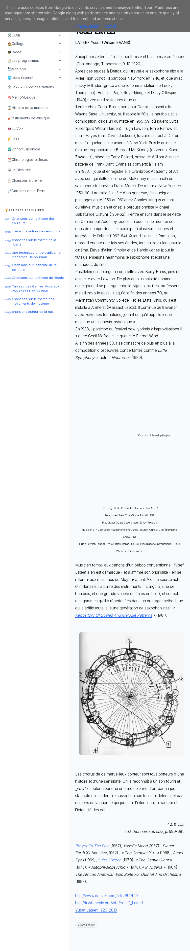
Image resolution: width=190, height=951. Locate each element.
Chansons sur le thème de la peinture (34, 267)
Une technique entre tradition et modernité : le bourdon (36, 254)
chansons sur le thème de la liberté (34, 242)
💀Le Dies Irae (19, 170)
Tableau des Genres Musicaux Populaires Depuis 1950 (35, 288)
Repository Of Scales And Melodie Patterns (113, 615)
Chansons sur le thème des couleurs (33, 220)
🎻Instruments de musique (28, 118)
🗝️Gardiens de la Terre (26, 191)
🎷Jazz (13, 139)
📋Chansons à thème (24, 180)
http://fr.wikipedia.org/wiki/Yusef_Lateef (109, 903)
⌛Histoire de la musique (27, 108)
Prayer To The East (92, 846)
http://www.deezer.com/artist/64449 (106, 895)
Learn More (87, 27)
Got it (110, 27)
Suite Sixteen (109, 860)
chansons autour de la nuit (33, 312)
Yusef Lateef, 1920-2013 (96, 910)
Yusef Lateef (86, 925)
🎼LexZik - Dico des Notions (30, 87)
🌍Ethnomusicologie (23, 149)
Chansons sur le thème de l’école (38, 278)
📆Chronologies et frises (27, 159)
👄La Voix (15, 128)
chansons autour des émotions (36, 231)
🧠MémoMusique (21, 97)
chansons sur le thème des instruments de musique (33, 301)
